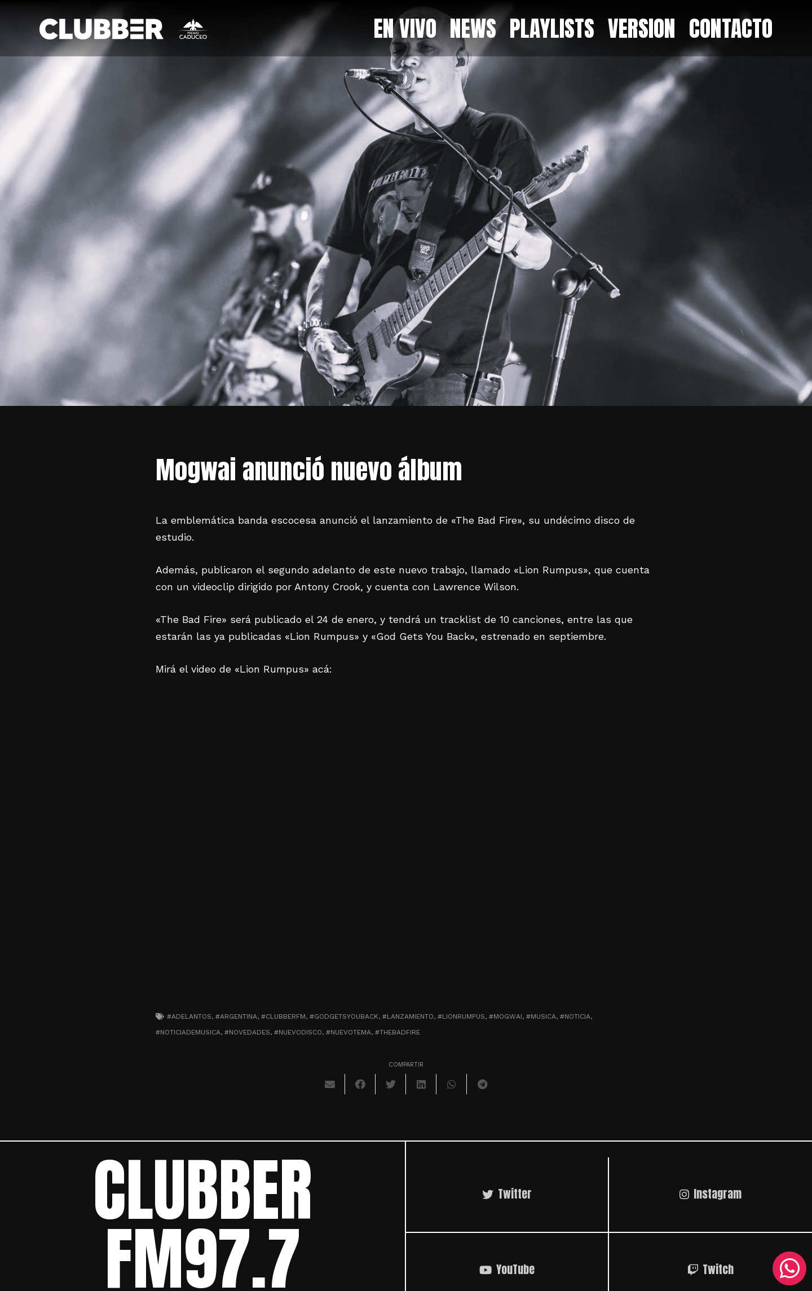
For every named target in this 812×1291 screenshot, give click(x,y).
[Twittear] (391, 1084)
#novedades (247, 1032)
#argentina (236, 1016)
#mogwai (505, 1016)
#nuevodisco (298, 1032)
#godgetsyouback (344, 1016)
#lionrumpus (461, 1016)
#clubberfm (283, 1016)
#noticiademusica (188, 1032)
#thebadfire (397, 1032)
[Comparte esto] (360, 1084)
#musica (541, 1016)
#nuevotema (348, 1032)
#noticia (575, 1016)
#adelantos (189, 1016)
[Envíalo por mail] (330, 1084)
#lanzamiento (408, 1016)
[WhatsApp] (789, 1268)
